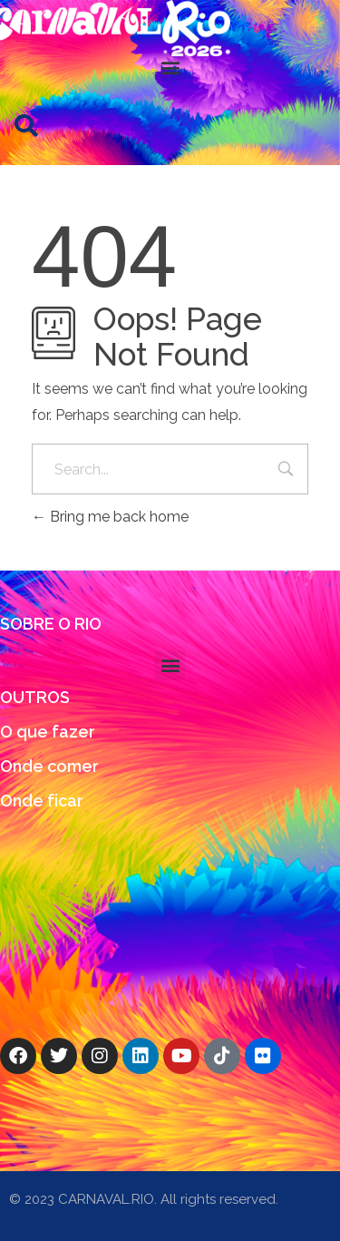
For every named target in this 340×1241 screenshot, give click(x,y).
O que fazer (47, 731)
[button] (170, 67)
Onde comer (49, 766)
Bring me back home (110, 516)
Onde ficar (41, 800)
